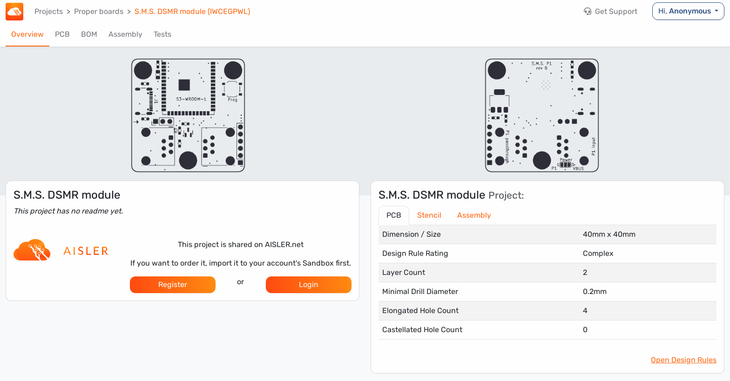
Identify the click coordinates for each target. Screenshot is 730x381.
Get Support (610, 11)
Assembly (125, 34)
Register (172, 284)
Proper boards (98, 11)
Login (308, 284)
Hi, (685, 11)
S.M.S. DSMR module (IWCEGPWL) (192, 11)
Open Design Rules (683, 359)
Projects (48, 11)
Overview (27, 34)
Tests (162, 34)
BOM (89, 34)
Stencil (429, 215)
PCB (62, 34)
